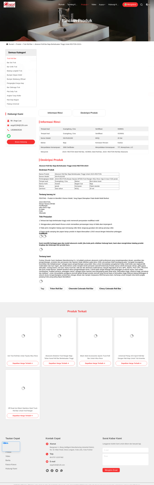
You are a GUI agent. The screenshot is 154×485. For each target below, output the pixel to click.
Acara (102, 5)
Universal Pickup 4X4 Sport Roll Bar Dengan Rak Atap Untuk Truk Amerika (131, 357)
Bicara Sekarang (21, 142)
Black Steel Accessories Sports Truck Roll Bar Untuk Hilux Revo (95, 357)
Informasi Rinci (55, 113)
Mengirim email (111, 470)
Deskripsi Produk (89, 113)
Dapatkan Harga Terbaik (117, 94)
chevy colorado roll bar (110, 289)
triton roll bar (56, 289)
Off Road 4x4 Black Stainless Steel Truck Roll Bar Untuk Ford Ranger (22, 409)
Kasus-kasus (11, 464)
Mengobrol (130, 4)
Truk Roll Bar (27, 44)
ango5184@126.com (19, 125)
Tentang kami (72, 5)
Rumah (62, 5)
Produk (85, 5)
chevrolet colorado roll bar (81, 289)
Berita (8, 460)
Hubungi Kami (113, 5)
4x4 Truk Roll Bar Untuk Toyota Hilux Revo (22, 356)
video (94, 5)
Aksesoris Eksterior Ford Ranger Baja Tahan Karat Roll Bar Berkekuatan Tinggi (58, 357)
